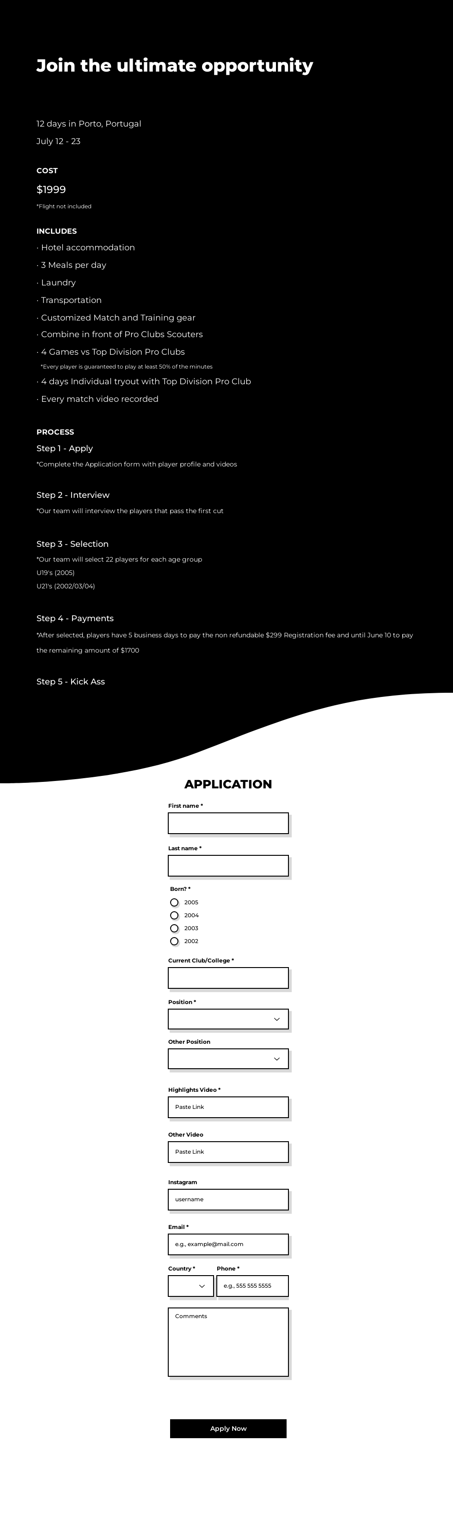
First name (183, 806)
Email (176, 1227)
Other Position (189, 1042)
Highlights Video (192, 1090)
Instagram (182, 1182)
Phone (226, 1268)
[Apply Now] (228, 1428)
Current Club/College (199, 960)
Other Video (185, 1135)
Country (179, 1268)
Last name (183, 848)
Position (180, 1002)
